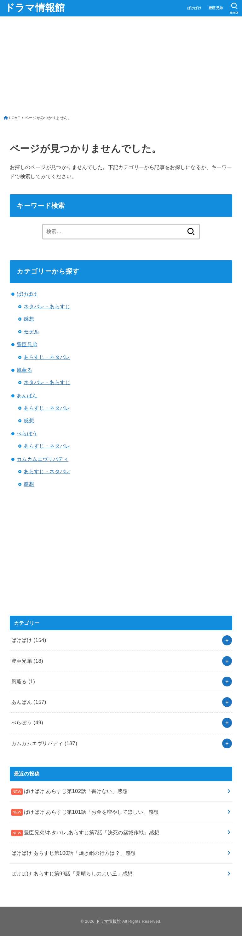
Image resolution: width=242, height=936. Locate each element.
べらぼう (27, 433)
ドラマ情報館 (35, 7)
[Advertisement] (121, 67)
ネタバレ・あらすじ (47, 306)
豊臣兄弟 (216, 8)
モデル (31, 331)
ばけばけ (194, 8)
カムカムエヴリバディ (42, 459)
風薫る (24, 370)
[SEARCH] (234, 8)
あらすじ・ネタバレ (47, 357)
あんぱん (27, 395)
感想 (29, 319)
